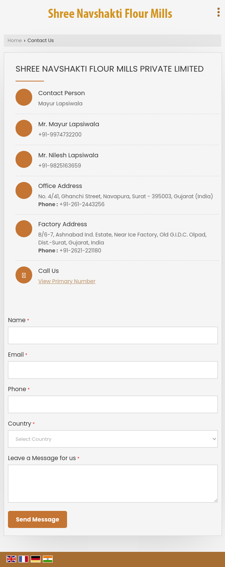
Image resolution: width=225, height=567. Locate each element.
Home (15, 40)
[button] (66, 281)
